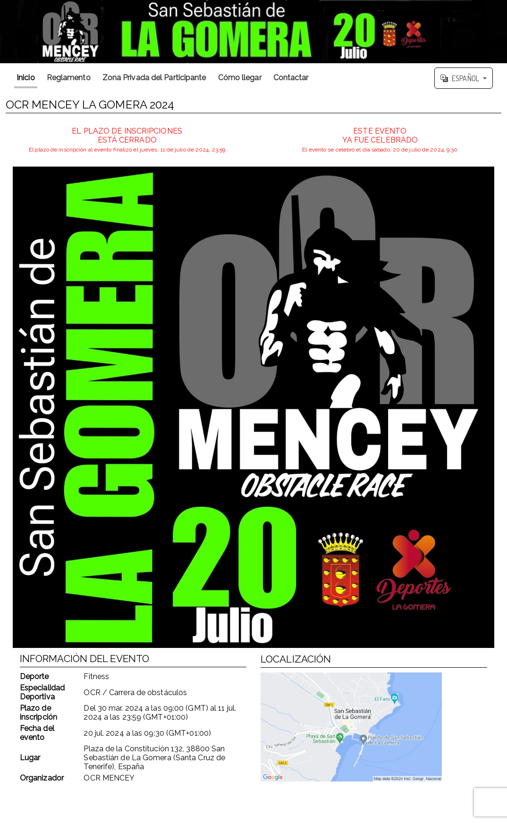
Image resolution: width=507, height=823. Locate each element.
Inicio (26, 77)
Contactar (291, 77)
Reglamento (69, 77)
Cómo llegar (240, 77)
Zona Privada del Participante (154, 77)
